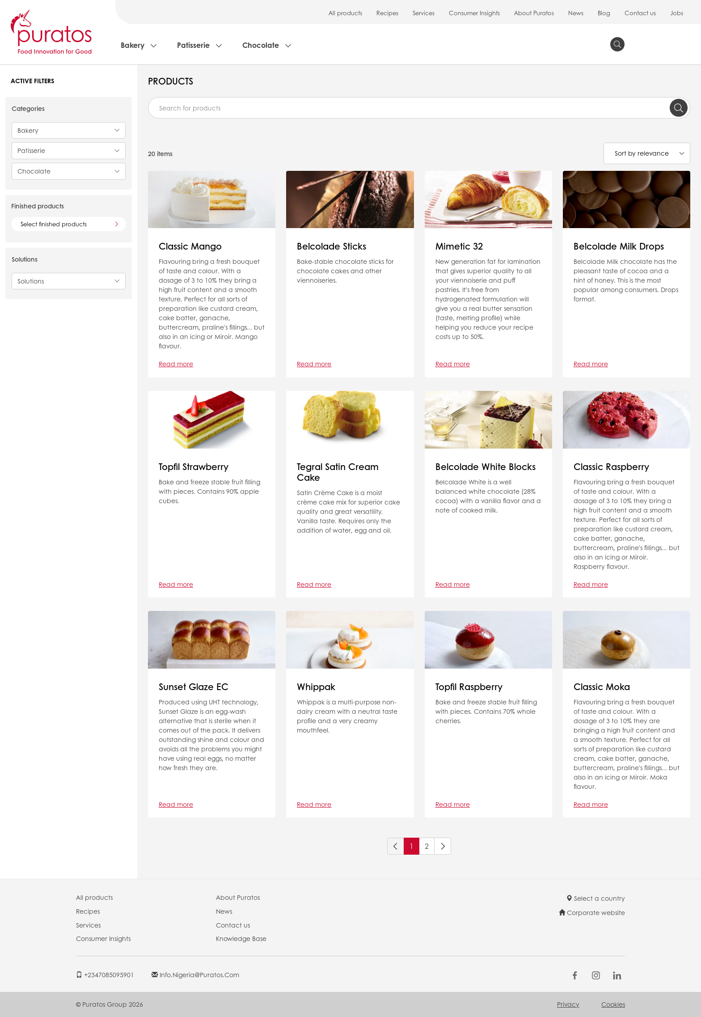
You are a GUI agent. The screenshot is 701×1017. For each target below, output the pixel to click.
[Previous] (395, 846)
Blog (604, 12)
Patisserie (193, 45)
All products (345, 12)
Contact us (640, 12)
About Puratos (534, 12)
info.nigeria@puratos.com (195, 974)
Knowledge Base (241, 938)
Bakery (132, 45)
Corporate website (592, 912)
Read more (176, 363)
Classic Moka (602, 686)
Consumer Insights (474, 12)
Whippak (316, 686)
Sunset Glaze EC (193, 686)
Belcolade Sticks (331, 246)
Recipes (387, 12)
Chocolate (260, 45)
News (575, 12)
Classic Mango (190, 246)
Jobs (676, 12)
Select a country (595, 898)
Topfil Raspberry (469, 686)
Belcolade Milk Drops (619, 246)
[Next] (442, 846)
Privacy (568, 1004)
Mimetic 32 (459, 246)
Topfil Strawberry (193, 466)
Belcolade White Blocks (485, 466)
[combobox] (419, 108)
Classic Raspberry (611, 466)
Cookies (613, 1004)
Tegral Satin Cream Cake (338, 471)
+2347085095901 (105, 974)
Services (424, 12)
